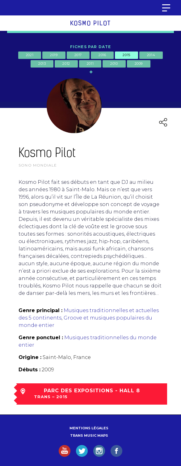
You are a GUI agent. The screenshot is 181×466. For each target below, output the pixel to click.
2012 (66, 63)
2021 (29, 55)
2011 (90, 63)
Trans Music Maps (89, 435)
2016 (102, 55)
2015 (126, 55)
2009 (139, 63)
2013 (42, 63)
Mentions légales (88, 428)
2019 (53, 55)
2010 (114, 63)
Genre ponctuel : (41, 337)
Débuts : (29, 370)
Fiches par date (90, 46)
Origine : (30, 357)
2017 (78, 55)
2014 (151, 55)
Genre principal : (40, 310)
